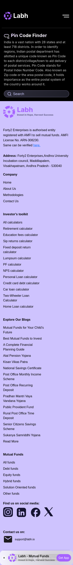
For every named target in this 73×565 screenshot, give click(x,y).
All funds (9, 462)
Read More (10, 441)
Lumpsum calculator (17, 258)
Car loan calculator (16, 289)
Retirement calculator (18, 228)
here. (36, 145)
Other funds (11, 493)
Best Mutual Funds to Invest (22, 338)
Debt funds (10, 468)
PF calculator (12, 264)
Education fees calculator (20, 235)
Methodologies (13, 195)
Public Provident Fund (18, 407)
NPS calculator (13, 270)
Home (7, 182)
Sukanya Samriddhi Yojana (21, 435)
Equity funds (11, 475)
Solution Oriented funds (19, 487)
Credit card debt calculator (21, 283)
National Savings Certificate (22, 368)
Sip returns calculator (17, 241)
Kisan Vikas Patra (15, 362)
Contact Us (10, 201)
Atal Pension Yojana (17, 355)
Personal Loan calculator (20, 277)
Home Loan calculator (18, 306)
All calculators (12, 222)
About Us (9, 188)
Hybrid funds (12, 481)
